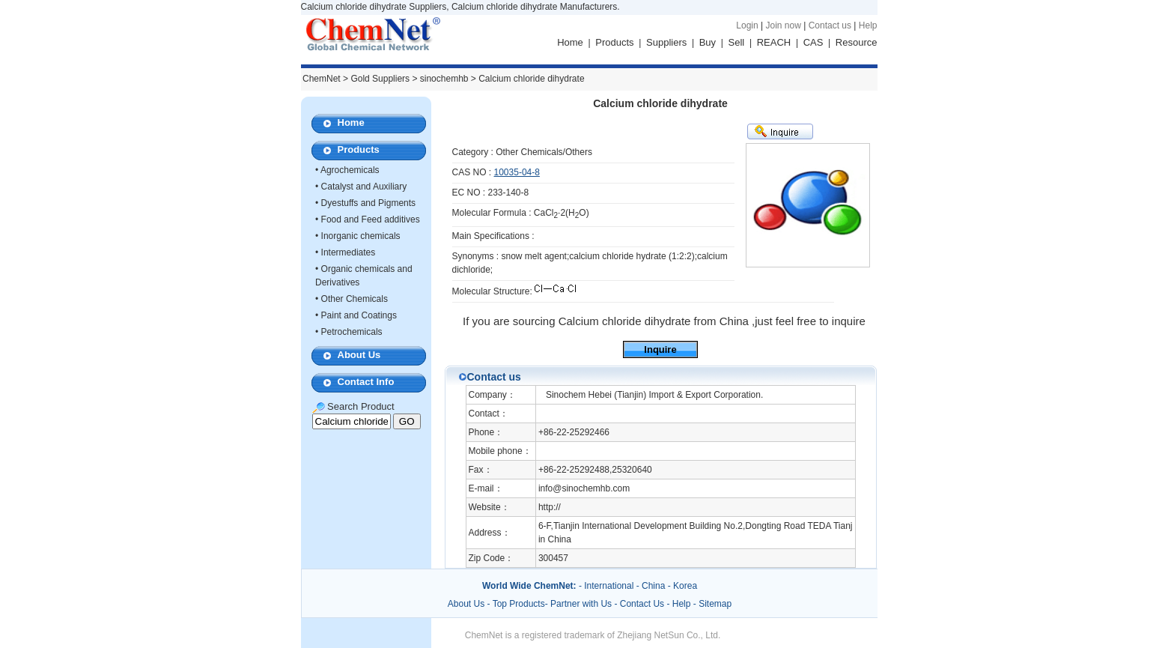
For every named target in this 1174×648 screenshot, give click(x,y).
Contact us (830, 25)
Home (570, 42)
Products (614, 42)
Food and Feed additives (370, 219)
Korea (685, 586)
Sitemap (715, 604)
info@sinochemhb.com (584, 488)
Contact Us (642, 604)
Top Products (519, 604)
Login (747, 25)
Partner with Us (582, 604)
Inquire (660, 349)
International (608, 586)
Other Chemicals (354, 299)
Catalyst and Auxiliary (364, 186)
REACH (774, 42)
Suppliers (666, 42)
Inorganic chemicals (361, 236)
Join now (782, 25)
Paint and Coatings (359, 315)
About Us (359, 354)
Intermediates (348, 252)
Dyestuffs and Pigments (368, 203)
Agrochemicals (350, 170)
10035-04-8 (517, 172)
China (653, 586)
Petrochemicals (352, 332)
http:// (549, 507)
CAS (813, 42)
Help (868, 25)
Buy (707, 42)
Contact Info (366, 381)
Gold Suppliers (380, 78)
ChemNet (321, 78)
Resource (857, 42)
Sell (737, 42)
